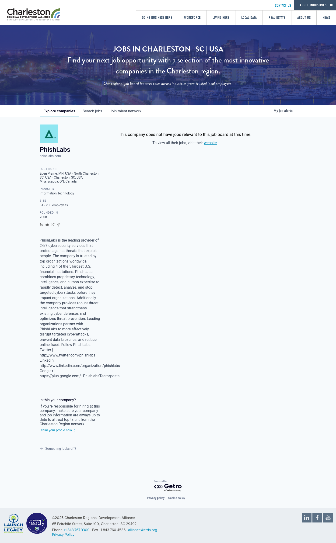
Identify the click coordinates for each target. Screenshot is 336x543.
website (210, 143)
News (326, 17)
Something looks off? (58, 448)
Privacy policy (155, 498)
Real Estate (277, 17)
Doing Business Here (157, 17)
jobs (92, 111)
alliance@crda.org (142, 530)
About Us (304, 17)
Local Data (249, 17)
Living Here (221, 17)
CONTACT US (283, 5)
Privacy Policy (63, 534)
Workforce (192, 17)
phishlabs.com (50, 156)
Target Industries (312, 5)
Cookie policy (176, 498)
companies (59, 111)
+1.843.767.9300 (76, 530)
